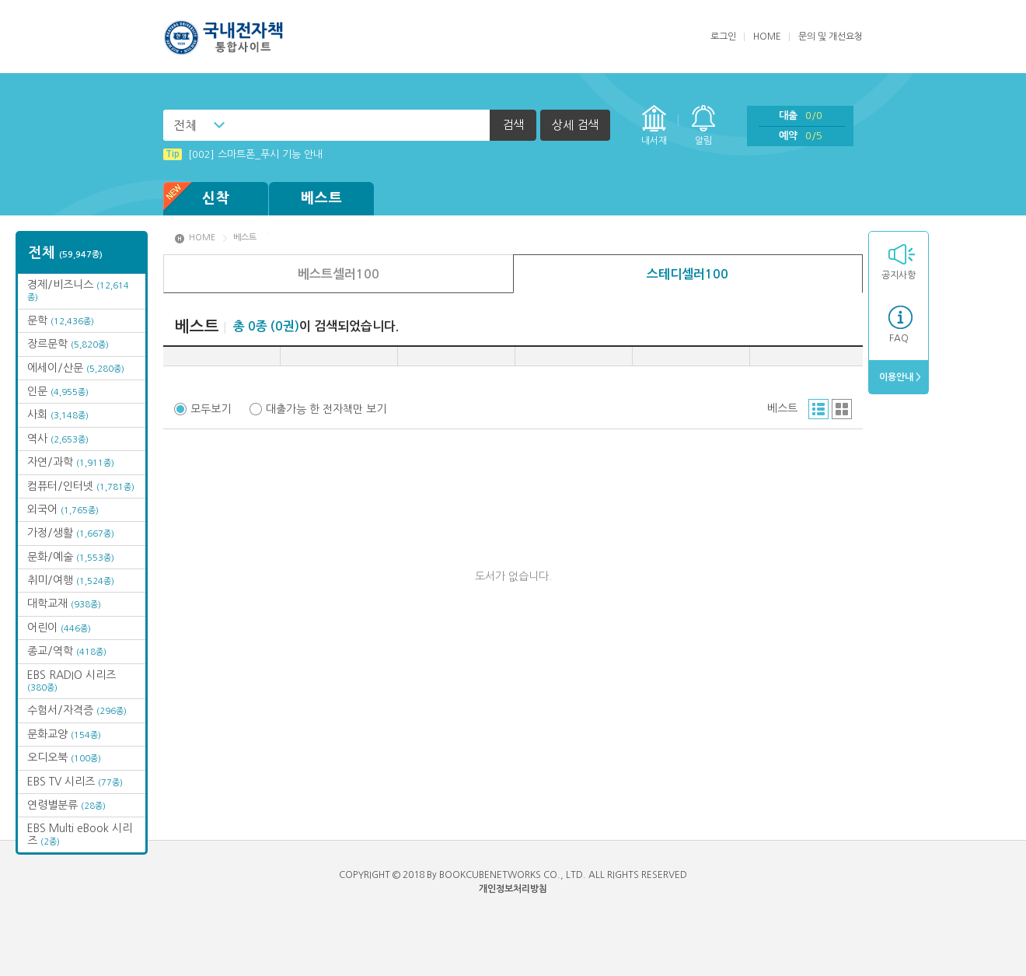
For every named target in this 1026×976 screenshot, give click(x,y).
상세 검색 (575, 125)
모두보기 (210, 409)
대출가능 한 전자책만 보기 (326, 409)
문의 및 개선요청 (830, 36)
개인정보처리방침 (513, 889)
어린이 (59, 627)
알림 (703, 140)
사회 (58, 414)
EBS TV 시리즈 (75, 781)
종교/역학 (66, 650)
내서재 (654, 140)
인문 (58, 391)
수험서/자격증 (77, 710)
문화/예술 (70, 556)
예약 (800, 136)
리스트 (818, 409)
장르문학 (68, 343)
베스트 (322, 198)
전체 (185, 125)
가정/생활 (70, 532)
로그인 (723, 36)
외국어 (63, 509)
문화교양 (64, 734)
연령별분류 (66, 804)
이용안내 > (899, 377)
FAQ (899, 338)
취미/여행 (70, 580)
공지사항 (898, 275)
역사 (58, 438)
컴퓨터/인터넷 (80, 486)
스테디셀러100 (687, 274)
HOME (767, 36)
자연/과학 (70, 462)
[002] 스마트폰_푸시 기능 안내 (243, 154)
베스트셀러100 (338, 274)
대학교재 (64, 603)
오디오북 (64, 757)
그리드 (842, 409)
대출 (800, 115)
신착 (196, 198)
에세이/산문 (75, 367)
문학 (60, 320)
